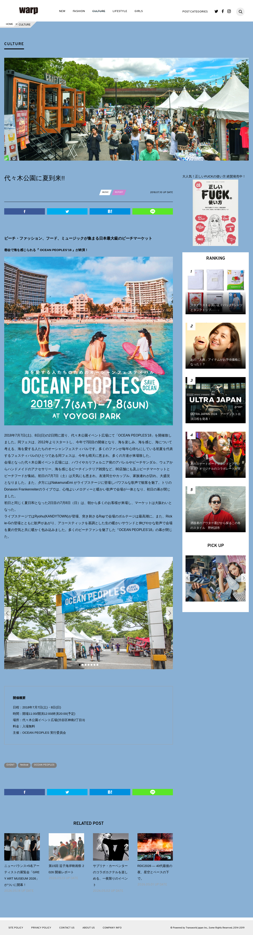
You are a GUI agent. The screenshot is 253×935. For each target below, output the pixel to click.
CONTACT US (66, 928)
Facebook (223, 11)
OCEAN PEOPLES (52, 764)
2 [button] (82, 665)
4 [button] (88, 665)
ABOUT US (88, 928)
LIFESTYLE (120, 11)
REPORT (121, 192)
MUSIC (106, 192)
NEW (62, 11)
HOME (9, 24)
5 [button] (91, 665)
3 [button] (85, 665)
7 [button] (97, 665)
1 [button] (80, 665)
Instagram (229, 11)
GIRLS (139, 11)
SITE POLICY (15, 928)
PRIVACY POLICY (41, 928)
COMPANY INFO (112, 928)
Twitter (216, 11)
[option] (88, 613)
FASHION (79, 11)
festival (29, 764)
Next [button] (169, 613)
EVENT (11, 764)
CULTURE (98, 11)
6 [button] (94, 665)
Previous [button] (7, 613)
